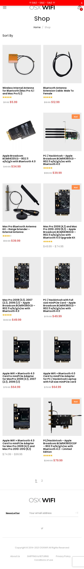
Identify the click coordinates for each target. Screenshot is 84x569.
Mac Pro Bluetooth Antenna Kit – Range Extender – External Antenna (19, 229)
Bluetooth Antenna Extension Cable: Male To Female (58, 90)
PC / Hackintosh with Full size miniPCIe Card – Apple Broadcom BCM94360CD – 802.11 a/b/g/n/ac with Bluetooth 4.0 (59, 305)
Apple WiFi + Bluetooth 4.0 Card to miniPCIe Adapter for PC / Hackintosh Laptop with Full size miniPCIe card (59, 377)
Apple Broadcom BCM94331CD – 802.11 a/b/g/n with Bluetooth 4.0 (19, 158)
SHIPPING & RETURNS (38, 556)
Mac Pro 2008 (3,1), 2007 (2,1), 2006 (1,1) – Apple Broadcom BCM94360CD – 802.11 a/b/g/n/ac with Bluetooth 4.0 (18, 305)
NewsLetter (13, 513)
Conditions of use (43, 560)
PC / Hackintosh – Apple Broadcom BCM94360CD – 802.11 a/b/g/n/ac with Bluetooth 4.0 (59, 160)
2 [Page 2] (42, 480)
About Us (15, 556)
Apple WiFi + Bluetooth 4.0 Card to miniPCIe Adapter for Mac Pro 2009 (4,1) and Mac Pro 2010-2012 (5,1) (18, 445)
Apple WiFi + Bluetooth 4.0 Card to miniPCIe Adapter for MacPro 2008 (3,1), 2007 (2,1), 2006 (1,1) (19, 377)
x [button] (81, 2)
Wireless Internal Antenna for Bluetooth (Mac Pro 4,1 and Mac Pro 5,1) (18, 90)
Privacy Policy (63, 556)
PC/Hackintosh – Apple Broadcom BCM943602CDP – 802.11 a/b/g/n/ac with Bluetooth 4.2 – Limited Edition (60, 446)
